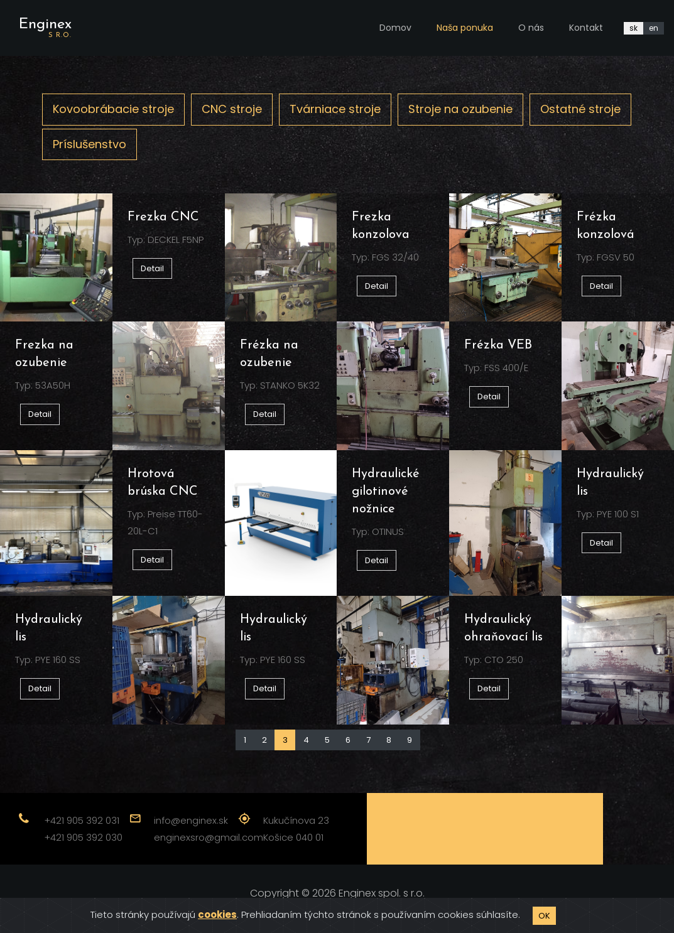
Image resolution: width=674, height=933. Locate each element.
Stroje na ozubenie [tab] (460, 109)
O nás (531, 27)
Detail (152, 268)
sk (633, 28)
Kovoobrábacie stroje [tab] (113, 109)
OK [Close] (544, 916)
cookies (217, 914)
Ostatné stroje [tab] (580, 109)
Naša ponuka (465, 27)
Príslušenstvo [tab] (89, 144)
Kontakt (586, 27)
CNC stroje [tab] (232, 109)
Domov (395, 27)
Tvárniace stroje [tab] (335, 109)
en (653, 28)
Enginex (45, 28)
